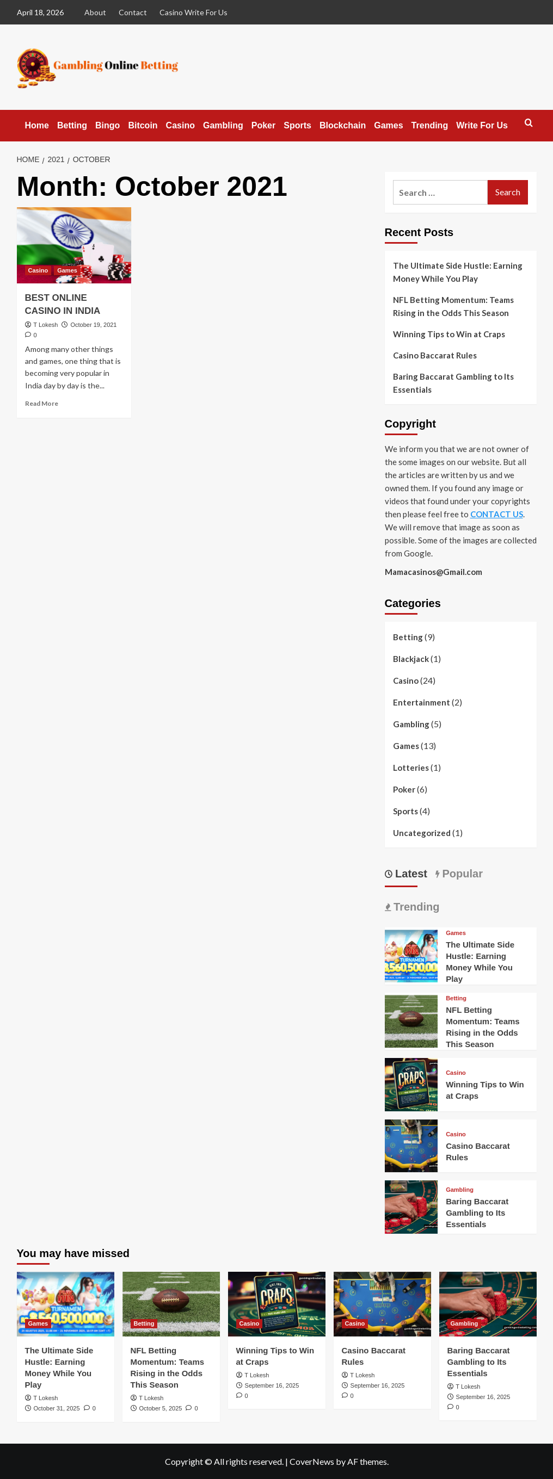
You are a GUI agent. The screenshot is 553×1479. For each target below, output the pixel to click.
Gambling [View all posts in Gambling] (460, 1190)
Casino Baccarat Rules (435, 355)
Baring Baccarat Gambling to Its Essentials (453, 383)
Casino (180, 125)
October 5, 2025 (160, 1408)
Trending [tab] (415, 907)
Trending (429, 125)
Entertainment (421, 702)
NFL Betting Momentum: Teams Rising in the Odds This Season (453, 306)
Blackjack (411, 659)
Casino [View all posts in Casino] (38, 270)
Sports (297, 125)
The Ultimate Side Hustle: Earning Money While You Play (458, 272)
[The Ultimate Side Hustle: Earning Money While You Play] (411, 955)
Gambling (223, 125)
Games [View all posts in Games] (67, 270)
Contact (133, 12)
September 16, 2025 (272, 1385)
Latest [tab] (409, 874)
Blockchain (342, 125)
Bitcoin (142, 125)
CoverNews (312, 1461)
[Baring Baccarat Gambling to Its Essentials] (411, 1205)
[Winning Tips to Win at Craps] (411, 1083)
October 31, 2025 (57, 1408)
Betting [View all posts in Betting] (456, 998)
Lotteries (411, 767)
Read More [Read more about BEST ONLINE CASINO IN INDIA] (41, 403)
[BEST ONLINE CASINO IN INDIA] (74, 245)
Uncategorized (422, 833)
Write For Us (482, 125)
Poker (263, 125)
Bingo (107, 125)
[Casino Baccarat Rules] (411, 1145)
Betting (72, 125)
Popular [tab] (461, 874)
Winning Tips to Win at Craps (449, 334)
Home (37, 125)
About (95, 12)
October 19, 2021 (93, 324)
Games (388, 125)
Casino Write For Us (193, 12)
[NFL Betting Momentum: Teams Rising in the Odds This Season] (411, 1020)
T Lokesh (45, 324)
